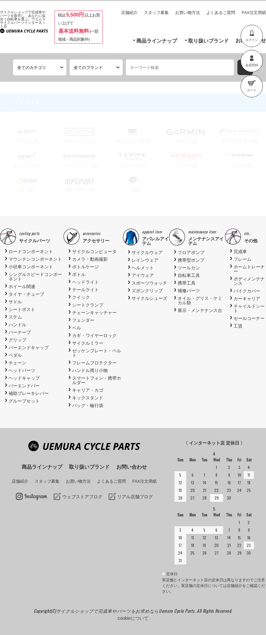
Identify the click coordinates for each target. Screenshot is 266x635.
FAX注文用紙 (254, 12)
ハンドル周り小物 (90, 370)
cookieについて (133, 618)
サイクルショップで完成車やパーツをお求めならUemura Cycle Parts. (126, 610)
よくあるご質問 (220, 12)
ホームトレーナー (249, 269)
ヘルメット (143, 268)
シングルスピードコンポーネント (35, 276)
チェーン (17, 363)
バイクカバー (247, 291)
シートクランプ (87, 305)
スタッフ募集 (156, 12)
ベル (76, 328)
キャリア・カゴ (87, 390)
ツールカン (189, 268)
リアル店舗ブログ (135, 496)
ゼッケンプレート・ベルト (96, 353)
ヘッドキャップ (24, 378)
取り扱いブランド (208, 41)
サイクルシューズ (149, 298)
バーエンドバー (24, 385)
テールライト (85, 289)
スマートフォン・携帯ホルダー (96, 380)
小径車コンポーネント (31, 267)
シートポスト (22, 309)
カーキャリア (247, 298)
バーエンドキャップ (29, 347)
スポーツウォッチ (149, 283)
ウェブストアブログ (82, 496)
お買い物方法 (187, 12)
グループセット (24, 401)
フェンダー (83, 320)
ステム (15, 317)
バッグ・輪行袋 (87, 405)
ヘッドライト (85, 282)
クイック (81, 297)
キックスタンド (87, 398)
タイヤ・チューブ (26, 294)
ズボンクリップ (147, 290)
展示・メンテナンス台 (200, 310)
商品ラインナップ (156, 41)
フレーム (242, 259)
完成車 (240, 251)
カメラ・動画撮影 (90, 259)
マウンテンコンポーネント (35, 259)
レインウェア (145, 260)
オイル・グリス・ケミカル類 (200, 300)
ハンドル (17, 324)
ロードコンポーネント (31, 251)
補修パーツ (189, 290)
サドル (15, 302)
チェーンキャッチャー (94, 312)
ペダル (15, 355)
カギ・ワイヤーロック (94, 335)
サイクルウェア (147, 252)
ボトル (78, 274)
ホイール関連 (22, 286)
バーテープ (20, 332)
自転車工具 (189, 275)
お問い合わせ (131, 467)
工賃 (238, 326)
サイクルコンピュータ (94, 251)
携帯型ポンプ (191, 260)
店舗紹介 (129, 12)
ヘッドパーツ (22, 370)
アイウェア (143, 275)
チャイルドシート (249, 308)
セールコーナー (249, 318)
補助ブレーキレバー (29, 393)
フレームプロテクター (94, 363)
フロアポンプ (191, 252)
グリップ (17, 340)
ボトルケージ (85, 267)
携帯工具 (186, 283)
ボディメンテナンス (249, 281)
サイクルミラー (87, 343)
